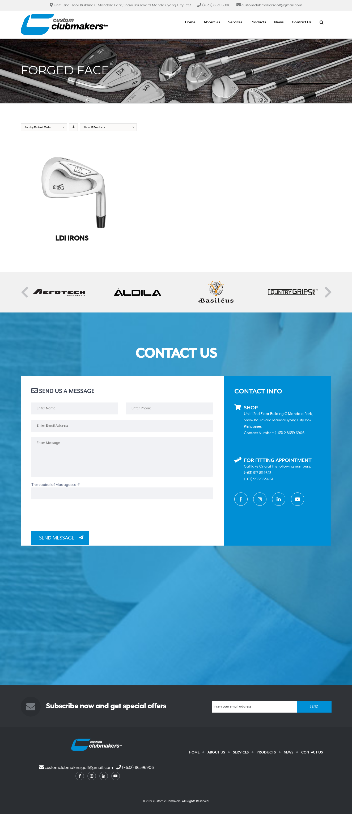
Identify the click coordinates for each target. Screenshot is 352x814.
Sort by (38, 127)
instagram (91, 776)
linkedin (103, 776)
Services (241, 753)
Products (266, 753)
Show (94, 127)
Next (326, 288)
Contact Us (312, 753)
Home (194, 753)
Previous (23, 288)
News (288, 753)
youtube (115, 776)
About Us (216, 753)
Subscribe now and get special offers (106, 706)
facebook (79, 776)
